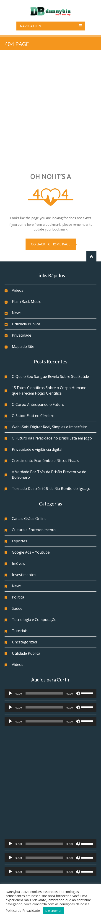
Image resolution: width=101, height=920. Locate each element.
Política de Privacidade (23, 910)
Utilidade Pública (26, 324)
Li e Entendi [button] (53, 911)
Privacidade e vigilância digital (37, 449)
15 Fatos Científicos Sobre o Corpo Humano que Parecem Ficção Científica (49, 390)
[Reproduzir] (10, 693)
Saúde (17, 608)
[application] (50, 693)
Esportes (19, 541)
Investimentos (24, 574)
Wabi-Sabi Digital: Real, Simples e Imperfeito (49, 426)
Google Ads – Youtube (31, 552)
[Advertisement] (50, 112)
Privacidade (21, 335)
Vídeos (17, 290)
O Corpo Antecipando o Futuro (38, 404)
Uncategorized (24, 642)
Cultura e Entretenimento (34, 529)
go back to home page (50, 244)
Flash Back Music (26, 301)
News (16, 312)
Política (18, 597)
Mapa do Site (23, 346)
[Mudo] (77, 693)
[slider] (44, 693)
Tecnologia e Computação (34, 619)
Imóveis (18, 563)
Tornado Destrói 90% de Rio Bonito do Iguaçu (51, 488)
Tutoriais (20, 630)
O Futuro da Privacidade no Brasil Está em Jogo (52, 438)
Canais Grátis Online (29, 518)
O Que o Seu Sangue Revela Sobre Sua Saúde (50, 376)
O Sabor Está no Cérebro (33, 415)
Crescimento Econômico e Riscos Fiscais (45, 460)
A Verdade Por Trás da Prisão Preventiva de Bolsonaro (49, 474)
